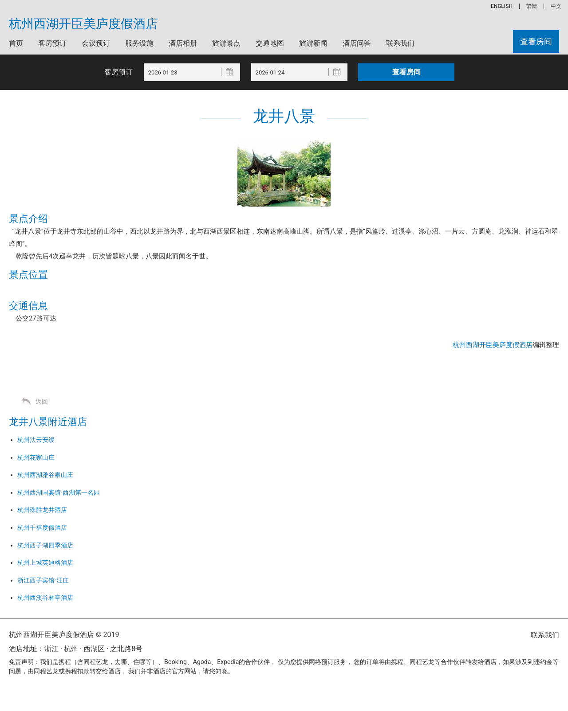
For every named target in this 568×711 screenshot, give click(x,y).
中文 (556, 6)
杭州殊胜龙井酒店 (42, 509)
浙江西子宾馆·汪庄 (43, 580)
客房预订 (52, 43)
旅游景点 (226, 43)
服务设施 (139, 43)
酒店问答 (357, 43)
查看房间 (536, 41)
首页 (16, 43)
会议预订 (96, 43)
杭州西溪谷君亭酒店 (45, 597)
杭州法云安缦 (36, 439)
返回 (42, 401)
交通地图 (270, 43)
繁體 (531, 6)
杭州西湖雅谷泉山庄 (45, 474)
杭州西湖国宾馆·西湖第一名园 (58, 492)
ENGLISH (502, 6)
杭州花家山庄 (36, 457)
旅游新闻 (313, 43)
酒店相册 (183, 43)
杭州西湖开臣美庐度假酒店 (83, 24)
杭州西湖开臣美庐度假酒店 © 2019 (64, 634)
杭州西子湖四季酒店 (45, 545)
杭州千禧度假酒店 (42, 527)
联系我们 (400, 43)
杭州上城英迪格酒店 (45, 562)
